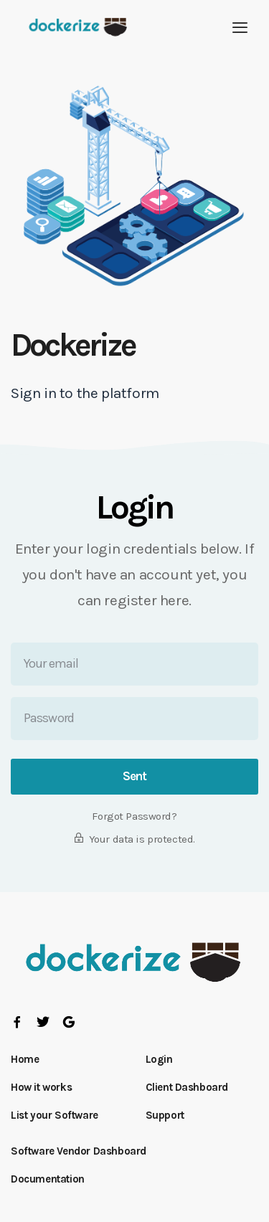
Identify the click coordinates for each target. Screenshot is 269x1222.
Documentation (48, 1179)
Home (25, 1059)
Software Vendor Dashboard (78, 1151)
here (174, 600)
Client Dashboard (187, 1087)
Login (159, 1059)
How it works (41, 1087)
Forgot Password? (134, 816)
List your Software (54, 1115)
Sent (135, 776)
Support (165, 1115)
